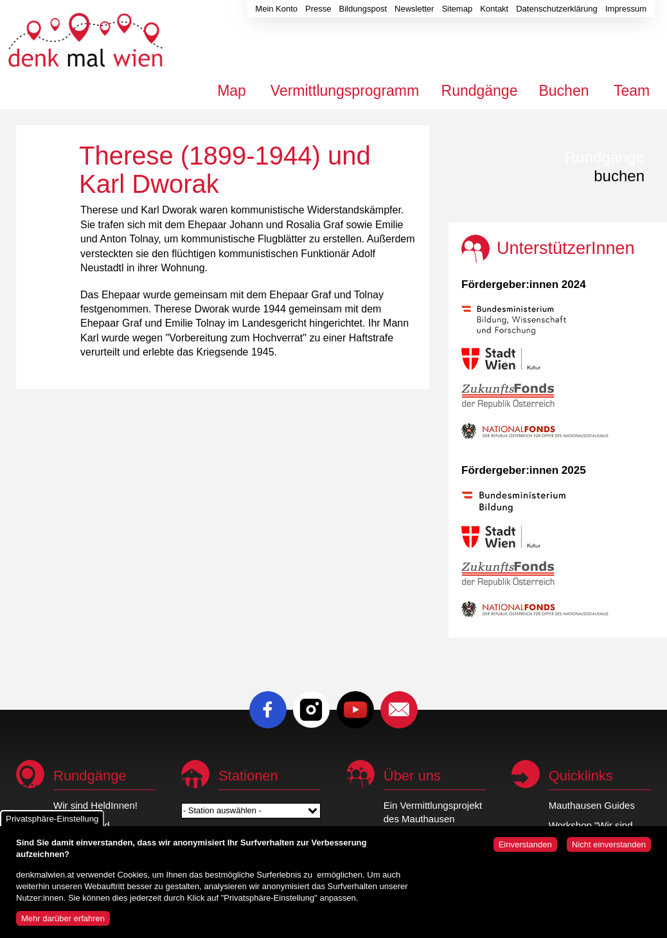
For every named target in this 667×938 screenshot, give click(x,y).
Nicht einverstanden (609, 850)
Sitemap (456, 9)
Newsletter (414, 9)
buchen (605, 167)
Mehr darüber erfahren (63, 924)
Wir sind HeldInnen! (95, 805)
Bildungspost (363, 9)
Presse (318, 9)
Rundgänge (479, 90)
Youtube (355, 709)
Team (632, 90)
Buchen (563, 90)
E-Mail (399, 709)
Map (231, 90)
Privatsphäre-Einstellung (52, 824)
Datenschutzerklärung (556, 9)
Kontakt (494, 9)
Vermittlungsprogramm (345, 90)
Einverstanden (525, 850)
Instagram (311, 709)
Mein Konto (276, 9)
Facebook (268, 709)
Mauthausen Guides (592, 805)
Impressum (625, 9)
